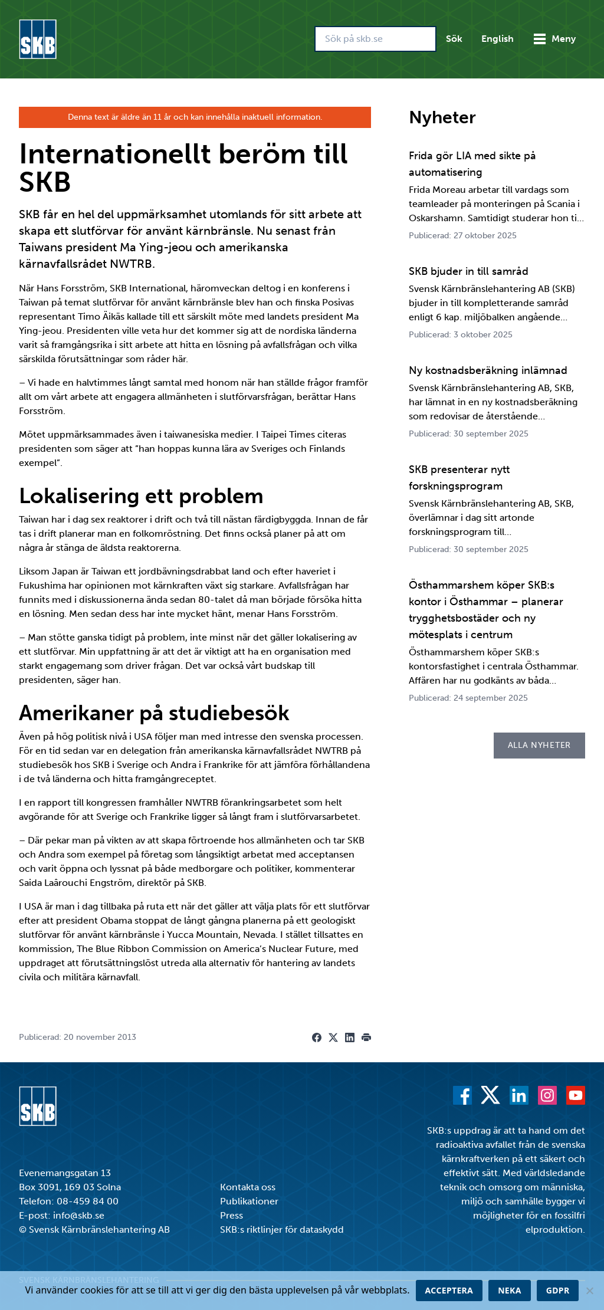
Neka (509, 1290)
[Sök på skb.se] (375, 39)
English (497, 38)
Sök (454, 38)
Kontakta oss (247, 1187)
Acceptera (449, 1290)
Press (231, 1215)
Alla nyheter (539, 745)
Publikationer (249, 1201)
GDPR (558, 1290)
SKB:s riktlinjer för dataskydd (282, 1229)
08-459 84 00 (88, 1201)
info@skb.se (78, 1215)
